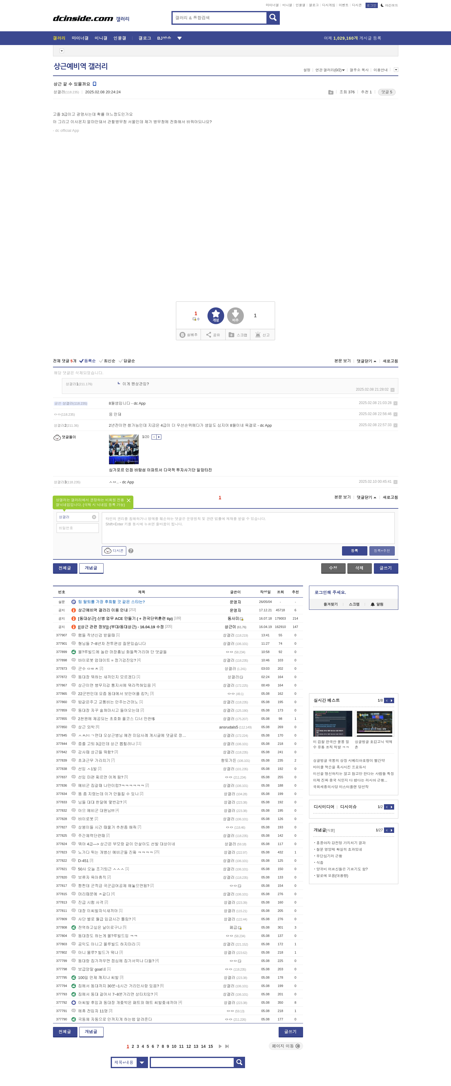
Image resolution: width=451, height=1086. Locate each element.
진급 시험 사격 (87, 902)
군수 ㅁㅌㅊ (85, 668)
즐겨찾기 (331, 604)
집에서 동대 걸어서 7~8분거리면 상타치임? (112, 994)
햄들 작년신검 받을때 (93, 635)
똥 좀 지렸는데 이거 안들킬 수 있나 (105, 794)
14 (203, 1046)
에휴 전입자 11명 (89, 1011)
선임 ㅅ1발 (84, 769)
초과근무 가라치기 (90, 760)
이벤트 (344, 5)
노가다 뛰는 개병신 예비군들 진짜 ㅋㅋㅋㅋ (112, 852)
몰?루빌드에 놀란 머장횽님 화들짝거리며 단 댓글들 (119, 652)
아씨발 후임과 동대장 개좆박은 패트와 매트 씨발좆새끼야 (124, 1002)
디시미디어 (324, 807)
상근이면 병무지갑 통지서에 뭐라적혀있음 (111, 685)
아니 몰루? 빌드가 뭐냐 (94, 952)
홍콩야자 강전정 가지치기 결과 (341, 843)
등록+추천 (382, 551)
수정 (333, 568)
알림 (377, 604)
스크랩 (330, 92)
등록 (354, 551)
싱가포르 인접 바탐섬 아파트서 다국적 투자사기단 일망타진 (160, 470)
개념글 (91, 568)
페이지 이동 (286, 1046)
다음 (220, 1046)
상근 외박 (83, 727)
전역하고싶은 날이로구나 (96, 927)
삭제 (392, 390)
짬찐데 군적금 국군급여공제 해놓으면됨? (110, 886)
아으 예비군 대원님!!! (92, 810)
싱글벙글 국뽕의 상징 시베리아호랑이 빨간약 (349, 761)
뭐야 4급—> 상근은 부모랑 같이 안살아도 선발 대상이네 (123, 844)
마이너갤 (272, 5)
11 (181, 1046)
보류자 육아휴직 (88, 877)
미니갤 (287, 5)
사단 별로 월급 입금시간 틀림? (101, 919)
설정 (306, 70)
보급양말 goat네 (88, 969)
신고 (262, 335)
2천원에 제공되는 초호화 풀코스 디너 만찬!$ (113, 719)
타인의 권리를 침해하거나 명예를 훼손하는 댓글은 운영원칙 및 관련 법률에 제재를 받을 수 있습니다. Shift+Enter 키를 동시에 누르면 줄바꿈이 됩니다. (186, 521)
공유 (213, 335)
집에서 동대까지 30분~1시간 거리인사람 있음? (115, 986)
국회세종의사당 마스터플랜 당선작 (341, 787)
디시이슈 (348, 807)
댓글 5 (386, 92)
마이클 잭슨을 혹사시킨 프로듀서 (339, 767)
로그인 (372, 5)
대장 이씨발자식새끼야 (94, 911)
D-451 (79, 860)
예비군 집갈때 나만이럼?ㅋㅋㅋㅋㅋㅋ (107, 785)
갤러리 (59, 38)
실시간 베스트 (327, 700)
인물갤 (300, 5)
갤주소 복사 (359, 70)
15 (210, 1046)
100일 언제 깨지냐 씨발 (95, 977)
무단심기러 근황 (329, 856)
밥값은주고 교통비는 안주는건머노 (104, 702)
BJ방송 (164, 38)
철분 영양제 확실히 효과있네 (339, 849)
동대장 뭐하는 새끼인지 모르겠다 (103, 677)
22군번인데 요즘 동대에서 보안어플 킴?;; (110, 693)
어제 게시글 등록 (352, 38)
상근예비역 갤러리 (81, 66)
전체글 (65, 568)
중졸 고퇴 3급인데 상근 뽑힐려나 (103, 744)
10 (174, 1046)
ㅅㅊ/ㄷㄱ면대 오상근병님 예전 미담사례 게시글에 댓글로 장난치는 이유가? (128, 735)
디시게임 (328, 5)
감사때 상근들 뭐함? (92, 752)
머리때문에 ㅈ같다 (90, 894)
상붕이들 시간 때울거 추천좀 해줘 (103, 827)
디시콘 (357, 5)
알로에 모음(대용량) (332, 876)
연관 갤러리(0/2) (330, 70)
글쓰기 (386, 568)
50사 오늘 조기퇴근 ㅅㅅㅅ (97, 869)
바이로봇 (82, 819)
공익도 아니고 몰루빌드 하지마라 (103, 944)
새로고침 (390, 361)
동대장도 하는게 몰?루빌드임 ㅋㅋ (104, 936)
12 (188, 1046)
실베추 (188, 335)
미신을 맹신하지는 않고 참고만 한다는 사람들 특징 (353, 774)
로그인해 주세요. (330, 592)
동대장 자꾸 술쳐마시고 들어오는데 (105, 710)
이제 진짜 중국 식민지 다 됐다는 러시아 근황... (350, 780)
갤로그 (314, 5)
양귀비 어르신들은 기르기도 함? (342, 869)
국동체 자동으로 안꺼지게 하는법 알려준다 (111, 1019)
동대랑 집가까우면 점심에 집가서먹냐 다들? (112, 961)
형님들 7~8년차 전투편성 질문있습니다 (108, 643)
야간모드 (389, 5)
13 (196, 1046)
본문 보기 (342, 361)
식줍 (320, 863)
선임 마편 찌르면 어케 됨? (97, 777)
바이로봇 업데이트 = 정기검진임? (103, 660)
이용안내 (381, 70)
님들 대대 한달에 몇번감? (96, 802)
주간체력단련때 (88, 835)
